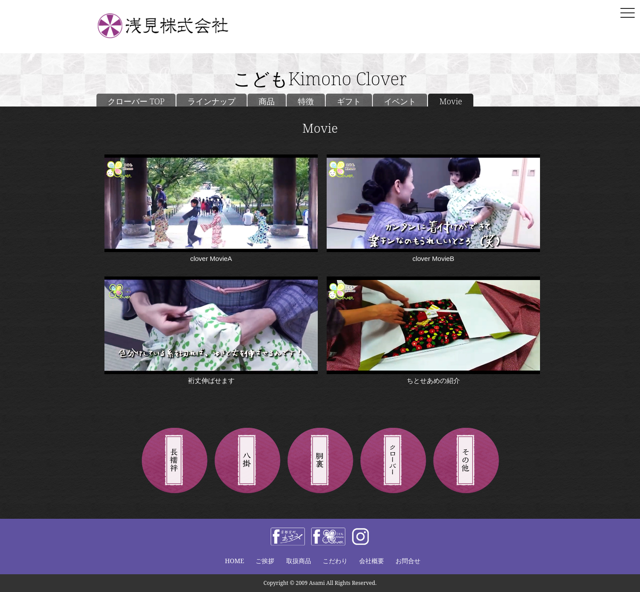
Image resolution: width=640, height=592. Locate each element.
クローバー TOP (136, 101)
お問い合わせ (514, 27)
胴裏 (320, 461)
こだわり (335, 560)
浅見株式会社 (175, 25)
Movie (450, 101)
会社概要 (371, 560)
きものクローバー (393, 461)
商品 (267, 101)
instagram (360, 536)
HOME (234, 560)
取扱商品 (298, 560)
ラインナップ (212, 101)
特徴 (306, 101)
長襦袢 (174, 461)
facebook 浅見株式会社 (288, 536)
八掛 (247, 461)
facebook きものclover (328, 536)
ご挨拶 (265, 560)
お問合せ (408, 560)
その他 (465, 461)
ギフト (349, 101)
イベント (400, 101)
